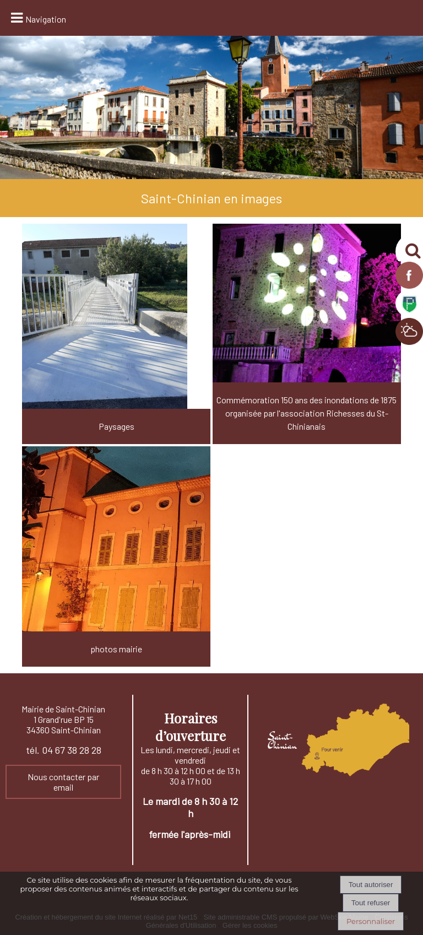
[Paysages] (116, 334)
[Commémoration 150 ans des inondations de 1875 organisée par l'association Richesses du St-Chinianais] (307, 334)
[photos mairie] (116, 556)
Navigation (45, 19)
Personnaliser (370, 921)
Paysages (116, 426)
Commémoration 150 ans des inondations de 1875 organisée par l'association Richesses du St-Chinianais (306, 412)
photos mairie (116, 649)
